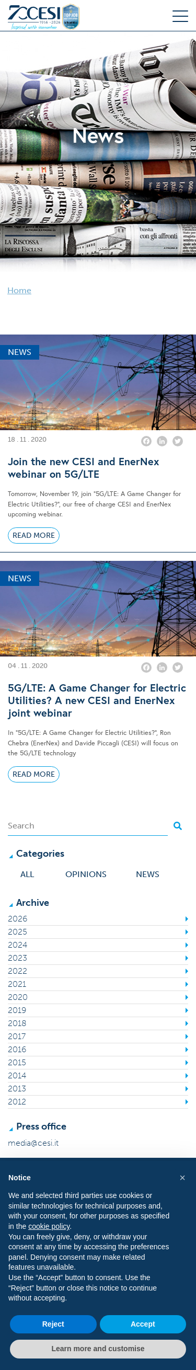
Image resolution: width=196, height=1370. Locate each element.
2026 (17, 919)
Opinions (86, 874)
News (147, 874)
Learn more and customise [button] (97, 1348)
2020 (18, 997)
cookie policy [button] (49, 1226)
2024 (17, 945)
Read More (34, 535)
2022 (17, 971)
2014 (17, 1075)
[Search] (88, 826)
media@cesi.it (33, 1143)
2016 (17, 1049)
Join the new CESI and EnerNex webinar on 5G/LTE (83, 467)
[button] (182, 1177)
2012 (17, 1102)
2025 (17, 932)
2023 (17, 958)
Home (19, 290)
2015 (17, 1062)
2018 (17, 1023)
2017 (17, 1036)
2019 (17, 1010)
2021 (17, 984)
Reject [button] (53, 1324)
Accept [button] (143, 1324)
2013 (17, 1088)
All (27, 874)
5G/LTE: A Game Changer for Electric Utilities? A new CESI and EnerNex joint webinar (97, 700)
